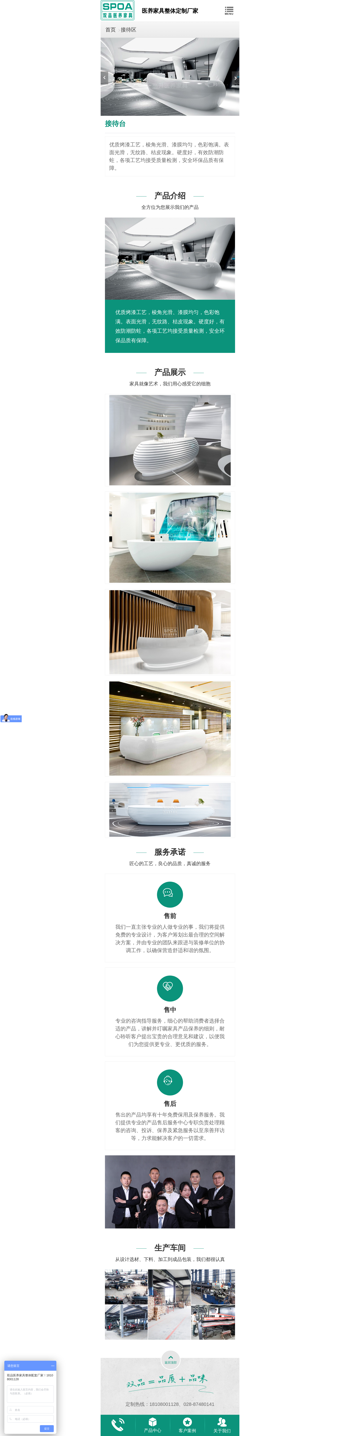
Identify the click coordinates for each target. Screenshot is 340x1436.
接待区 (128, 30)
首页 (110, 30)
